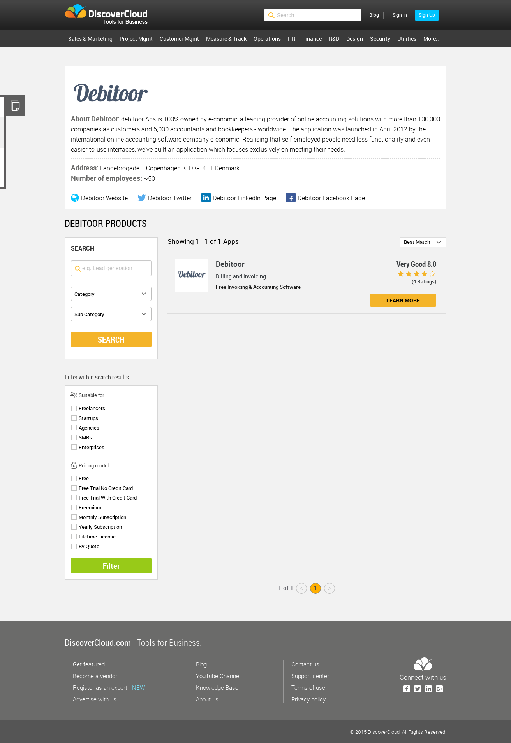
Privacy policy (308, 699)
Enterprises (91, 447)
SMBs (85, 438)
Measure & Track (226, 38)
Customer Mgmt (179, 38)
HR (291, 38)
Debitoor (230, 264)
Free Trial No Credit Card (106, 488)
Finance (312, 38)
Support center (310, 676)
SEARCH (111, 339)
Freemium (90, 507)
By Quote (89, 546)
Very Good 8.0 (416, 264)
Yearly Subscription (100, 527)
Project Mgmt (136, 38)
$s (111, 15)
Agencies (89, 428)
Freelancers (92, 408)
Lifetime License (97, 537)
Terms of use (308, 687)
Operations (267, 38)
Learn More (403, 300)
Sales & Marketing (90, 38)
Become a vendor (95, 676)
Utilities (406, 38)
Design (354, 38)
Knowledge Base (217, 687)
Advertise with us (94, 699)
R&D (334, 38)
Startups (88, 418)
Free (84, 478)
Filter (111, 565)
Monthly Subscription (102, 517)
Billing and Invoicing (241, 276)
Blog (374, 15)
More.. (431, 38)
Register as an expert (109, 687)
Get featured (89, 664)
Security (380, 38)
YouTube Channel (218, 676)
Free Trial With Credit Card (108, 498)
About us (207, 699)
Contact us (305, 664)
